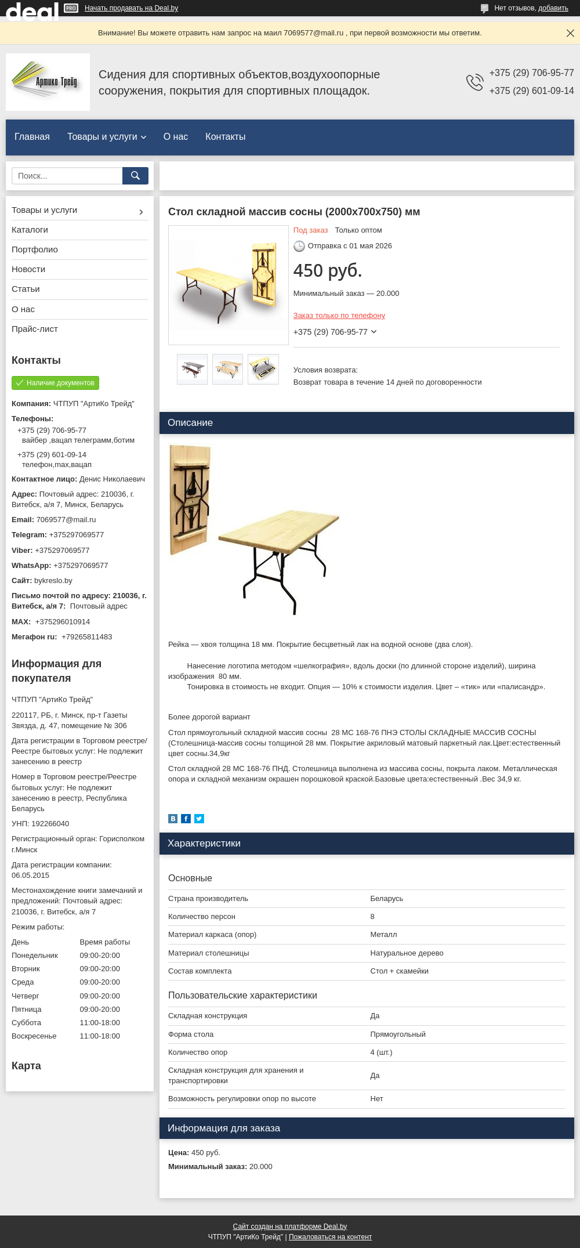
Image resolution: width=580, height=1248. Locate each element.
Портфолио (35, 249)
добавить (553, 8)
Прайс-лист (35, 329)
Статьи (26, 289)
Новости (28, 269)
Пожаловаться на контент (330, 1237)
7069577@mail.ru (66, 519)
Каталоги (30, 229)
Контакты (225, 137)
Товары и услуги (102, 137)
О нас (176, 137)
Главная (32, 137)
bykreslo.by (53, 580)
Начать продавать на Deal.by (131, 8)
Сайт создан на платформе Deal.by (290, 1226)
